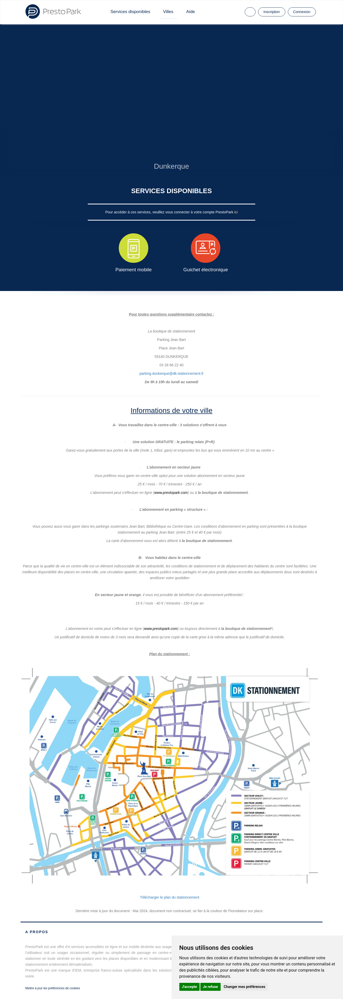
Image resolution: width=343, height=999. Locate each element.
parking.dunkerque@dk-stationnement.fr (171, 372)
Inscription (271, 12)
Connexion (301, 12)
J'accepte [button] (189, 987)
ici (236, 212)
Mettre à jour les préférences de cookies (52, 988)
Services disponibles (130, 11)
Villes (168, 11)
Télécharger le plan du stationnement (169, 897)
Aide (190, 11)
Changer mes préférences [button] (244, 987)
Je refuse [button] (210, 987)
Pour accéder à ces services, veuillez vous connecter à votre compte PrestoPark (169, 212)
